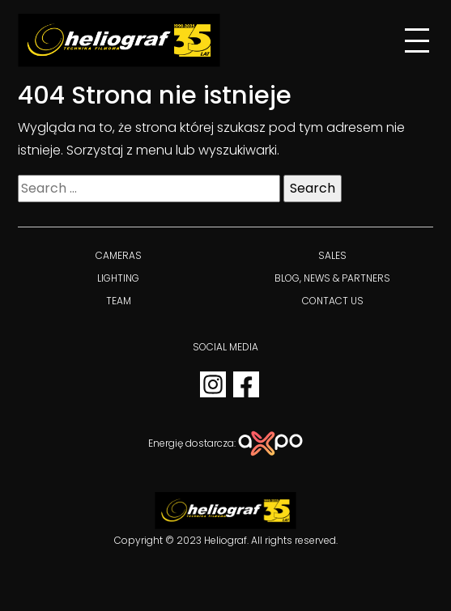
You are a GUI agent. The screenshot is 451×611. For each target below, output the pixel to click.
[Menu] (417, 40)
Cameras (119, 255)
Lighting (118, 278)
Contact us (333, 301)
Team (118, 301)
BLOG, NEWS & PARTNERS (332, 278)
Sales (332, 255)
